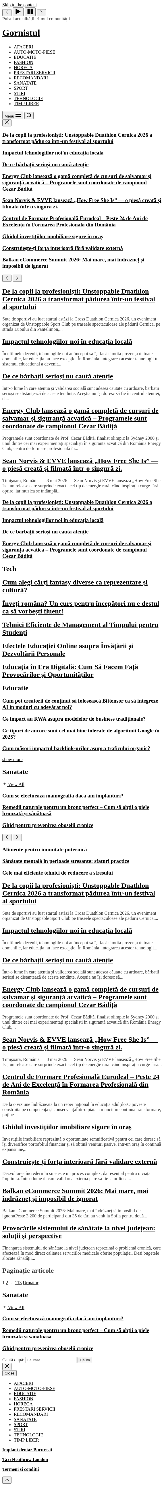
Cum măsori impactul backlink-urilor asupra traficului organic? (76, 748)
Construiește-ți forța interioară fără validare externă (62, 248)
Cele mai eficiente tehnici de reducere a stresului (57, 873)
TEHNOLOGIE (28, 98)
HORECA (23, 67)
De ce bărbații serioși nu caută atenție (45, 164)
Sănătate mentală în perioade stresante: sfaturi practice (65, 861)
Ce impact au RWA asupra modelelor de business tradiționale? (74, 719)
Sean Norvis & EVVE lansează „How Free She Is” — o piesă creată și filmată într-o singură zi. (80, 464)
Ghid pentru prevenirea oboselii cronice (47, 825)
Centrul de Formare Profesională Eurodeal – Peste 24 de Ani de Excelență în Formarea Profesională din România (75, 221)
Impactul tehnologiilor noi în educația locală (52, 153)
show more (12, 759)
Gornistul (21, 33)
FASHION (23, 62)
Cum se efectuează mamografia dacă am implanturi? (63, 796)
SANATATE (25, 83)
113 (18, 1282)
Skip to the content (19, 4)
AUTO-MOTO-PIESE (34, 52)
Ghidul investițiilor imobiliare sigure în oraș (52, 236)
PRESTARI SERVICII (34, 72)
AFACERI (23, 46)
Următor (30, 1282)
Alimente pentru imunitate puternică (44, 849)
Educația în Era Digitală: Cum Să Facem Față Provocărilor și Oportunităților (70, 670)
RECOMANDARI (31, 77)
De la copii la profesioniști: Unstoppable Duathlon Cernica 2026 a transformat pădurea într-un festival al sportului (77, 138)
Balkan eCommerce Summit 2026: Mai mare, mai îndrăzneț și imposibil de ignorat (75, 1194)
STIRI (19, 93)
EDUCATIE (25, 57)
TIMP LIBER (26, 103)
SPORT (21, 88)
